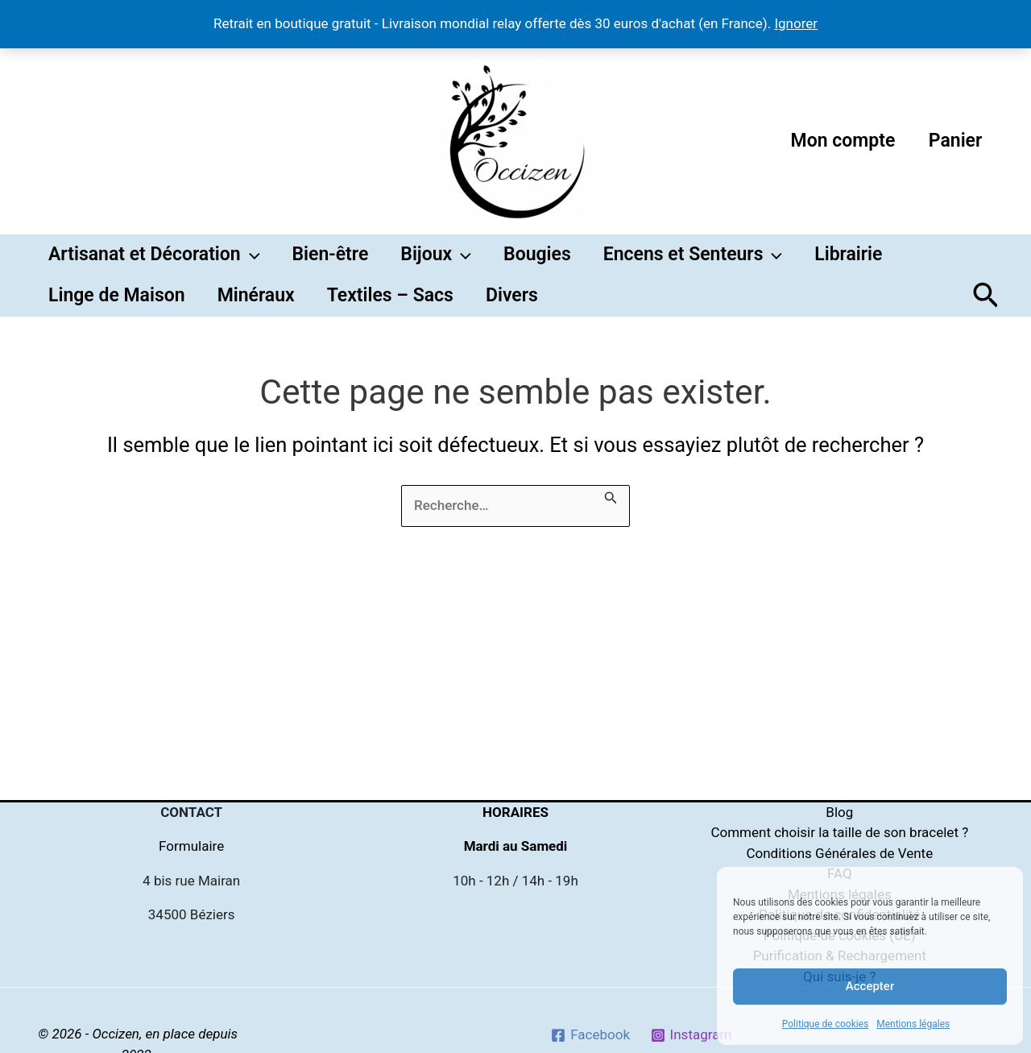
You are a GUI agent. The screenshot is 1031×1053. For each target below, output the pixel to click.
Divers (512, 314)
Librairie (848, 261)
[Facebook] (590, 1035)
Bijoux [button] (435, 261)
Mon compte (837, 140)
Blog (839, 812)
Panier (953, 140)
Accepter (870, 986)
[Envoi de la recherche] (611, 519)
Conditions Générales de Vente (839, 853)
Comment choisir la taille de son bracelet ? (839, 832)
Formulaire (191, 846)
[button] (250, 261)
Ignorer (796, 23)
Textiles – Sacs (390, 314)
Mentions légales (913, 1024)
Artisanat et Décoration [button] (154, 261)
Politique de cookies (825, 1024)
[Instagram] (691, 1035)
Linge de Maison (116, 314)
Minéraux (256, 314)
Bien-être (330, 261)
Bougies (537, 261)
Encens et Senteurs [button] (693, 261)
